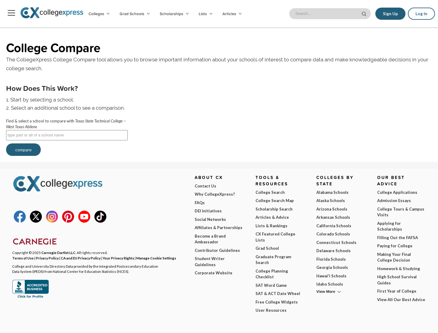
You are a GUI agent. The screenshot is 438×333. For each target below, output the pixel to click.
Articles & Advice (272, 217)
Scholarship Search (274, 209)
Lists (205, 14)
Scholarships (174, 14)
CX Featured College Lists (275, 237)
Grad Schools (135, 14)
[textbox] (67, 135)
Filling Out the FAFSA (397, 237)
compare (23, 149)
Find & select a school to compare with (66, 123)
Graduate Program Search (273, 259)
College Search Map (274, 200)
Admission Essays (394, 200)
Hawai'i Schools (331, 275)
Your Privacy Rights (118, 258)
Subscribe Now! (345, 313)
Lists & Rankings (271, 225)
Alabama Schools (332, 192)
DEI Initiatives (208, 210)
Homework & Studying (398, 268)
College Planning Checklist (271, 274)
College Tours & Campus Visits (400, 212)
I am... (297, 286)
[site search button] (364, 13)
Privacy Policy (98, 323)
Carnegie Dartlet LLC (58, 252)
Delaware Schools (333, 250)
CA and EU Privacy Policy (81, 258)
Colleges (99, 14)
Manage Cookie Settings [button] (156, 258)
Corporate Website (213, 272)
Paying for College (394, 245)
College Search (270, 192)
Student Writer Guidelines (210, 261)
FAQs (200, 202)
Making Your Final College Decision (394, 257)
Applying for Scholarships (389, 226)
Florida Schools (331, 259)
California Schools (333, 225)
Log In (421, 13)
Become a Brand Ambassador (210, 239)
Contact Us (205, 186)
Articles (232, 14)
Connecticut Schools (336, 242)
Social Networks (210, 219)
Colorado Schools (333, 234)
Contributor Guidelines (217, 250)
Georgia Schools (332, 267)
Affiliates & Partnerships (218, 227)
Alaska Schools (330, 200)
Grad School (267, 248)
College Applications (397, 192)
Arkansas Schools (333, 217)
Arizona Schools (331, 209)
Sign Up (390, 13)
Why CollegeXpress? (215, 194)
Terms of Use (64, 323)
